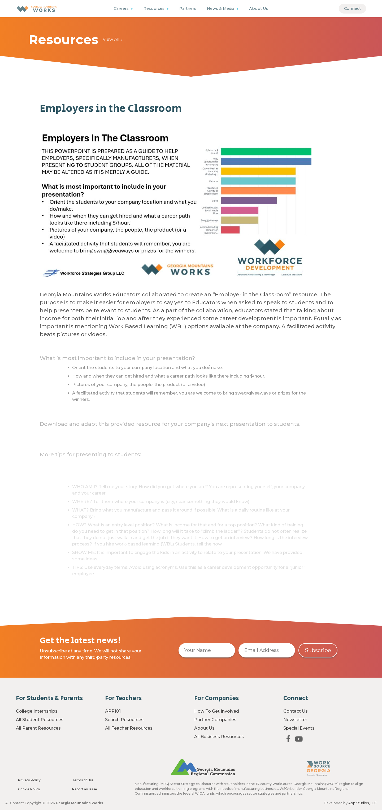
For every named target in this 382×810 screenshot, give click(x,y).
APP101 (113, 711)
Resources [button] (155, 8)
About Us (258, 8)
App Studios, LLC (362, 803)
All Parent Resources (38, 728)
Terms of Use (83, 780)
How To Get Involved (216, 711)
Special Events (299, 728)
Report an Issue (84, 789)
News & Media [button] (221, 8)
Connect (352, 8)
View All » (113, 39)
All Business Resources (219, 736)
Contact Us (295, 711)
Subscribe (318, 650)
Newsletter (295, 719)
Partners (187, 8)
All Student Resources (39, 719)
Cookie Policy (29, 789)
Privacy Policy (29, 780)
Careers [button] (122, 8)
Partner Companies (215, 719)
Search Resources (124, 719)
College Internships (37, 711)
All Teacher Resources (129, 728)
